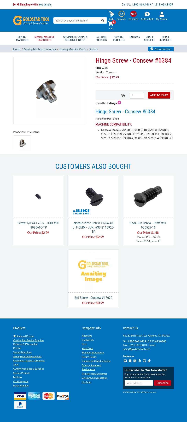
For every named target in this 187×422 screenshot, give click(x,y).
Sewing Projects (21, 372)
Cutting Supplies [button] (101, 38)
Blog (84, 344)
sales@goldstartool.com (136, 348)
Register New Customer (94, 373)
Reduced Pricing (23, 335)
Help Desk (87, 348)
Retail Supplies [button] (165, 38)
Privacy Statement (91, 365)
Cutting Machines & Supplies (28, 368)
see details (45, 4)
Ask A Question (160, 48)
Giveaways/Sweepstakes (94, 377)
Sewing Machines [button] (22, 38)
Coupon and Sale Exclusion (96, 360)
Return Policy (89, 356)
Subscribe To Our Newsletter (146, 370)
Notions (17, 377)
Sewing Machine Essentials (27, 356)
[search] (102, 20)
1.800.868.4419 (141, 4)
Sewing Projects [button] (119, 38)
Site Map (86, 382)
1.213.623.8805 (163, 4)
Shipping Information (93, 352)
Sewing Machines (22, 352)
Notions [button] (135, 37)
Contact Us (88, 339)
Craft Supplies (20, 381)
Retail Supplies (21, 385)
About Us (87, 335)
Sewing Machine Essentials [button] (44, 38)
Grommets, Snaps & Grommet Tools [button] (75, 38)
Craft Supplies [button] (149, 38)
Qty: (123, 95)
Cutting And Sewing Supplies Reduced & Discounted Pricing (28, 344)
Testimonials (88, 369)
